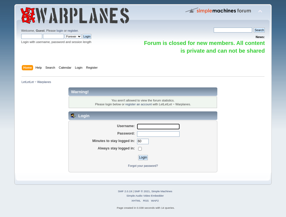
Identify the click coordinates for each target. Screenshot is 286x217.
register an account (138, 104)
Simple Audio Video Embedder (145, 195)
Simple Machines (161, 191)
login (60, 30)
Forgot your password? (143, 165)
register (73, 30)
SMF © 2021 (142, 191)
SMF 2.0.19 (125, 191)
